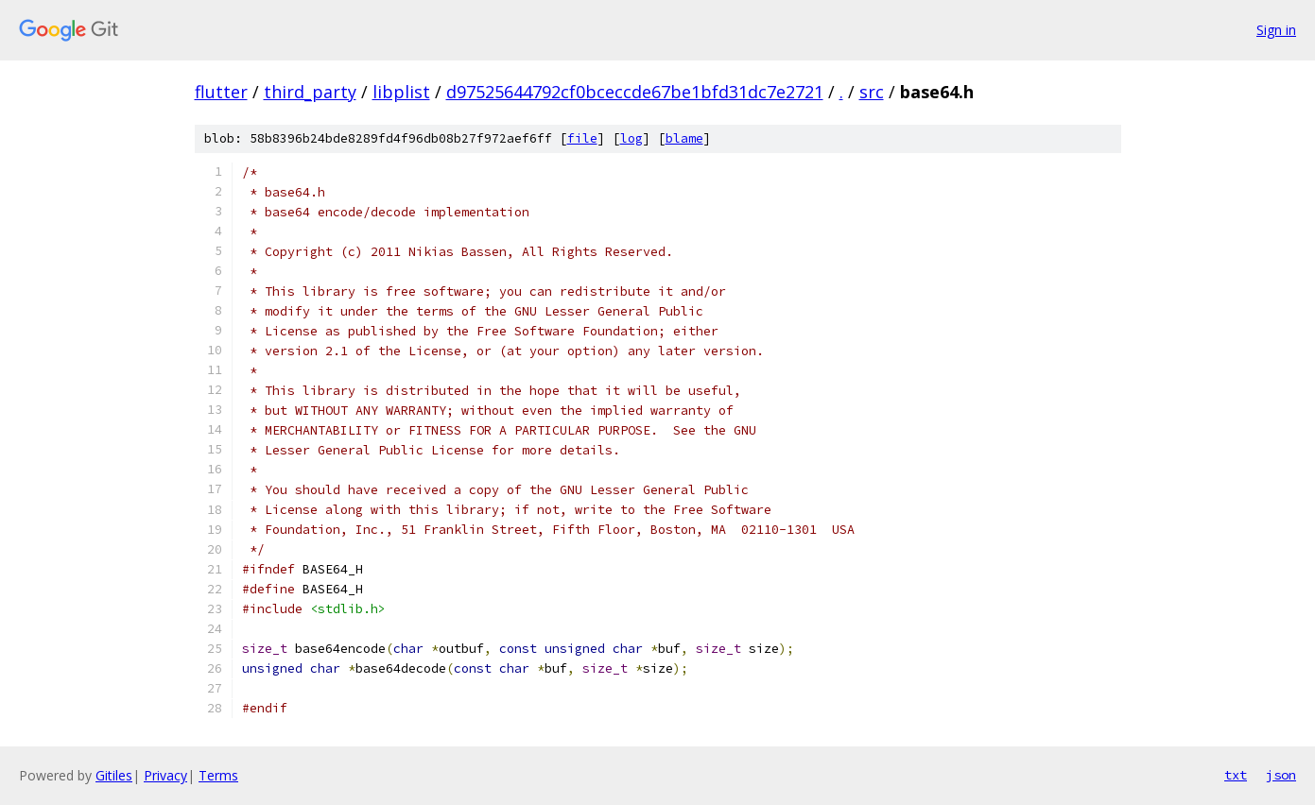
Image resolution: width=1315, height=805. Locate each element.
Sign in (1276, 30)
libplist (401, 91)
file (582, 138)
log (631, 138)
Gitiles (113, 775)
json (1281, 774)
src (871, 91)
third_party (310, 91)
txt (1235, 774)
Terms (218, 775)
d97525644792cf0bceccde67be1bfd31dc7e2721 (634, 91)
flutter (221, 91)
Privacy (165, 775)
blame (684, 138)
